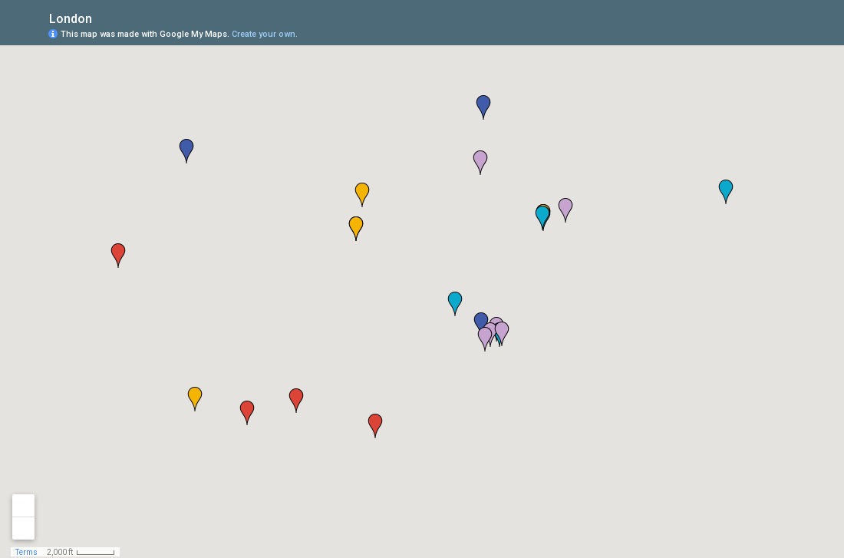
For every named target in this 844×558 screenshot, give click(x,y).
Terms (26, 552)
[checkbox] (104, 17)
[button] (485, 339)
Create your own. (265, 34)
